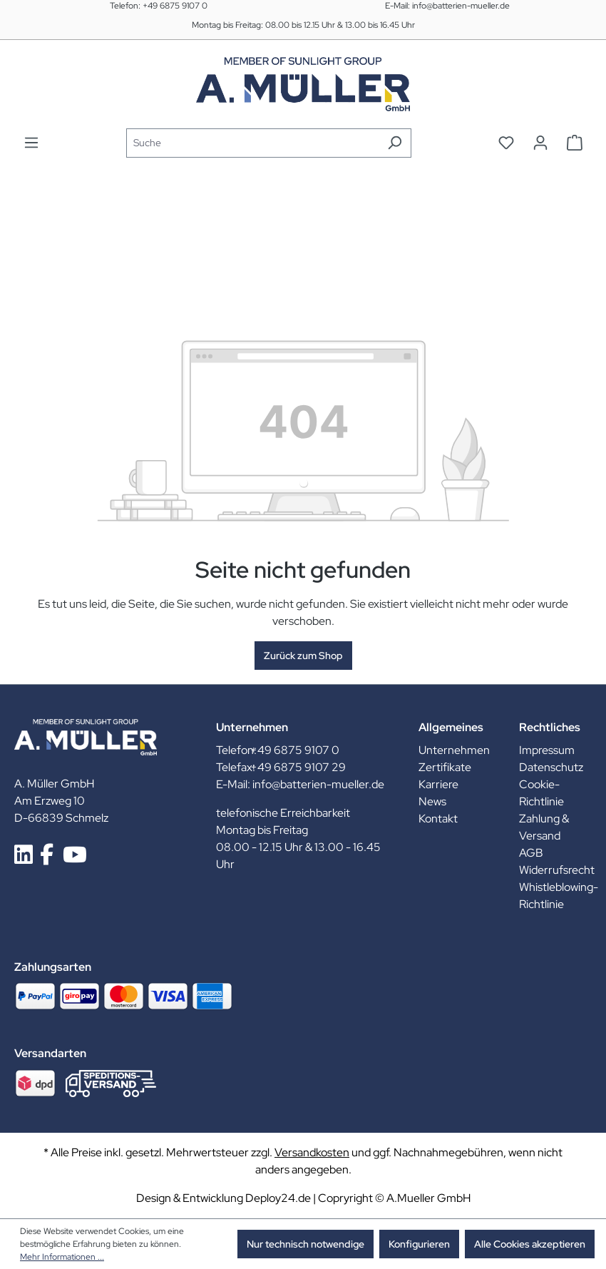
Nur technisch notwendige (305, 1244)
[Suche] (252, 143)
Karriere (438, 784)
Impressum (547, 750)
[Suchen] (394, 143)
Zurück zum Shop (303, 655)
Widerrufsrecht (557, 869)
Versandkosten (311, 1152)
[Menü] (31, 142)
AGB (531, 852)
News (432, 801)
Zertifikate (444, 767)
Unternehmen (454, 750)
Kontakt (438, 818)
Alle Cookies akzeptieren (529, 1244)
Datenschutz (551, 767)
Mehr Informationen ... (62, 1257)
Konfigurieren (419, 1244)
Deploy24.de (278, 1198)
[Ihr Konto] (540, 142)
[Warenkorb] (575, 142)
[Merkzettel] (506, 142)
